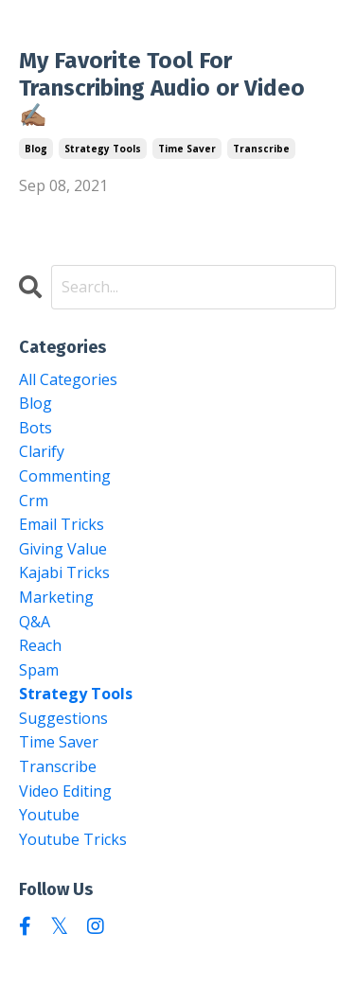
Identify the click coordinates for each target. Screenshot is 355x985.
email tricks (61, 524)
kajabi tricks (64, 572)
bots (35, 427)
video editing (65, 791)
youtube (49, 814)
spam (39, 670)
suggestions (63, 718)
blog (36, 148)
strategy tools (102, 148)
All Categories (68, 379)
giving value (63, 548)
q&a (34, 621)
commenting (65, 476)
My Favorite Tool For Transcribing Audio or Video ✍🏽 (162, 88)
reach (40, 645)
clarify (41, 451)
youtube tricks (73, 839)
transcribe (261, 148)
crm (33, 500)
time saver (187, 148)
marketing (56, 597)
